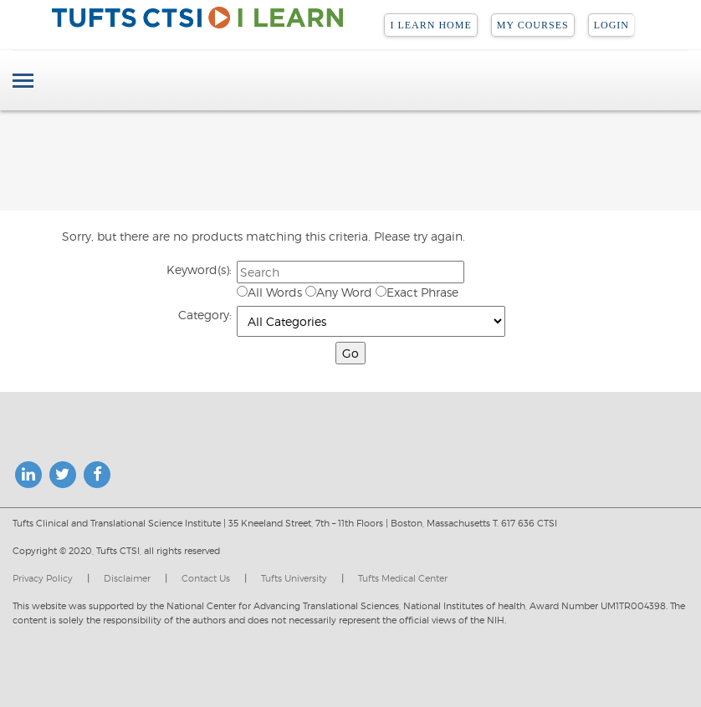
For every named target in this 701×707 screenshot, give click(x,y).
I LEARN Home (430, 25)
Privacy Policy (43, 578)
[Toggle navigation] (23, 82)
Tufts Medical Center (403, 578)
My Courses (533, 25)
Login (611, 25)
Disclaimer (127, 578)
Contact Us (206, 578)
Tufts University (294, 578)
